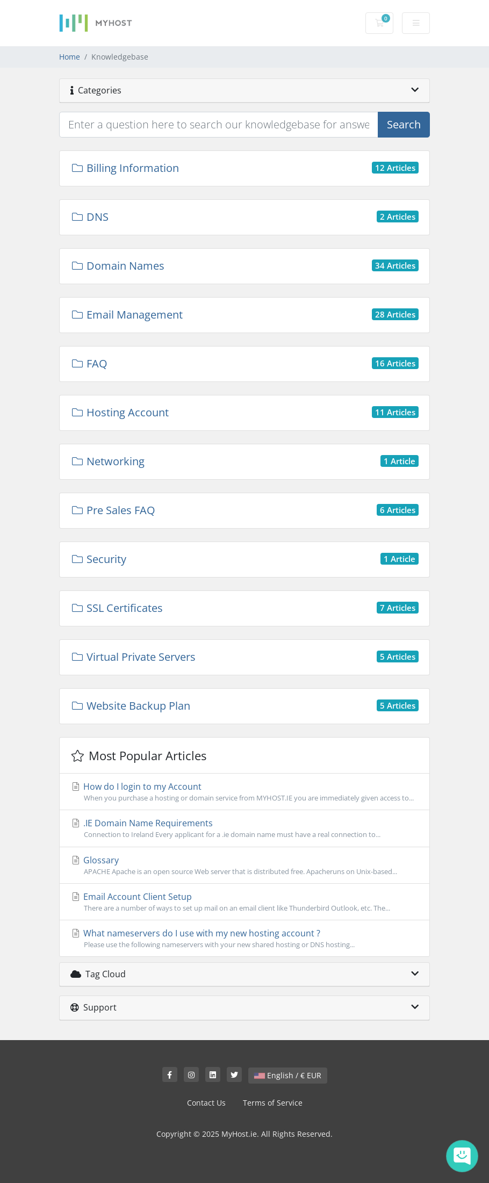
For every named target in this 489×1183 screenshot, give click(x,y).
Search (404, 124)
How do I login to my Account (244, 792)
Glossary (244, 865)
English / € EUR (287, 1075)
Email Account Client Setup (244, 902)
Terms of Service (273, 1103)
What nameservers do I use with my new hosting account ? (244, 938)
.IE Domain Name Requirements (244, 828)
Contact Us (206, 1103)
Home (69, 57)
